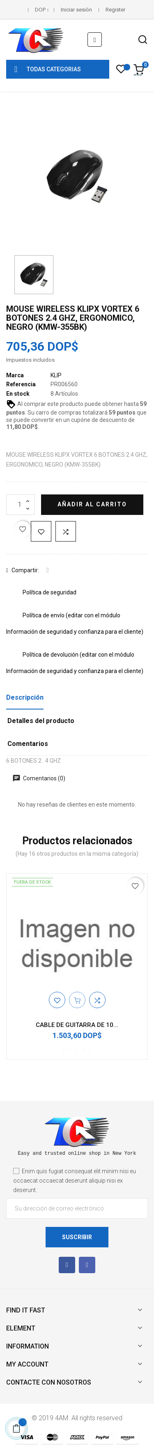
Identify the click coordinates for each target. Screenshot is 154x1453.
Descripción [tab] (25, 697)
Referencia (21, 384)
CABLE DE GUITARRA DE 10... (77, 1025)
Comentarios (27, 744)
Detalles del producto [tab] (40, 721)
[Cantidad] (20, 504)
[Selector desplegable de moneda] (42, 10)
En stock (18, 393)
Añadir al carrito (92, 504)
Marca (15, 375)
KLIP (56, 375)
